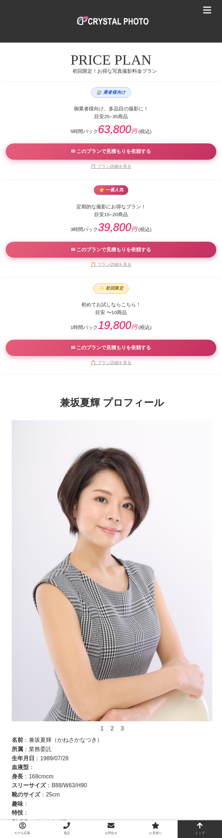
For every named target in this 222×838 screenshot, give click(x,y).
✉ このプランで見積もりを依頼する (111, 151)
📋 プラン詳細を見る (111, 166)
